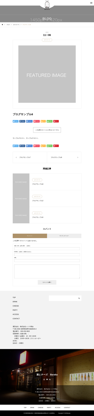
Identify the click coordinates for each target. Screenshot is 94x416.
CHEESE (16, 306)
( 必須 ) (22, 245)
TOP (14, 297)
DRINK (15, 301)
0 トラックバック (64, 235)
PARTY (15, 310)
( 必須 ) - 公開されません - (23, 251)
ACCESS (16, 314)
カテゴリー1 (47, 40)
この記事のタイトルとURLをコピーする (47, 130)
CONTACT (16, 318)
